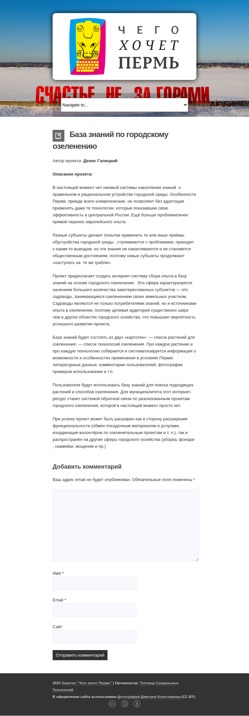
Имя (58, 573)
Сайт (57, 626)
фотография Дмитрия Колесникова (149, 697)
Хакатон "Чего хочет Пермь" (87, 683)
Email (59, 600)
